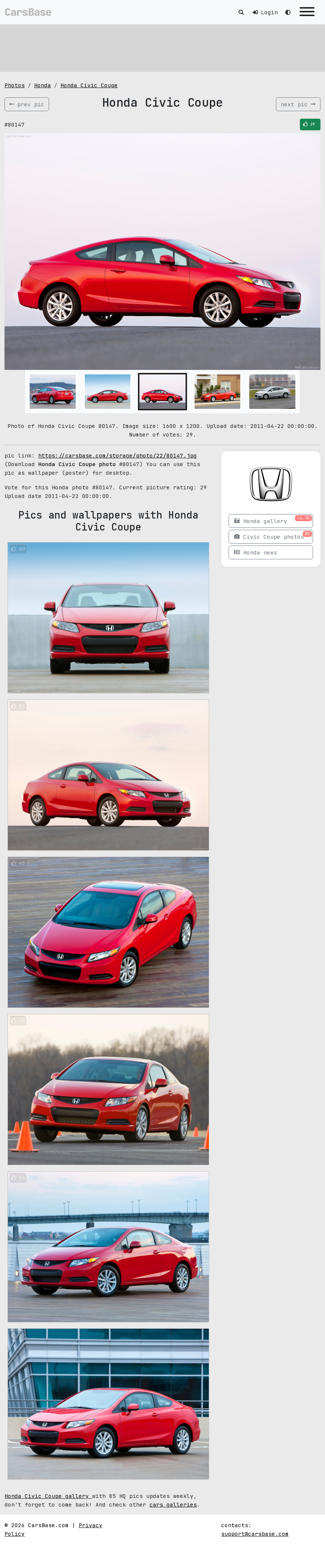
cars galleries (173, 1504)
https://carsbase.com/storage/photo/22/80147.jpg (117, 455)
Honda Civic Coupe (89, 85)
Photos (14, 85)
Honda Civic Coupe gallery (48, 1495)
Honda (42, 85)
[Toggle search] (241, 12)
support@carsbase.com (255, 1533)
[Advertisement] (162, 47)
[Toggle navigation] (307, 12)
